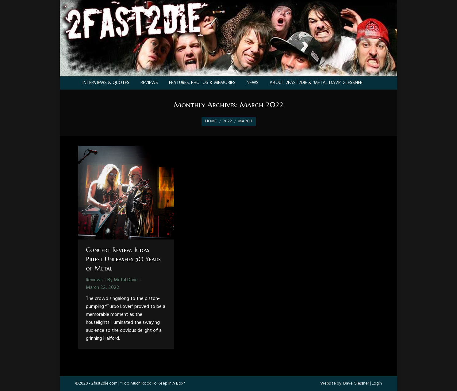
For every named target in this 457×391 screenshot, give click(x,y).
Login (377, 383)
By (122, 280)
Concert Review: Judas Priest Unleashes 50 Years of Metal (123, 259)
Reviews (94, 280)
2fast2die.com (104, 383)
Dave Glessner (356, 383)
